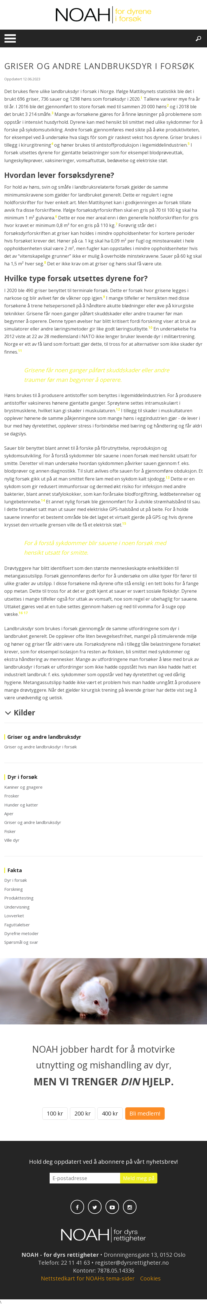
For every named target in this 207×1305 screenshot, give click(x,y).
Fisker (10, 831)
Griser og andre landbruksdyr (32, 822)
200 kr (82, 1113)
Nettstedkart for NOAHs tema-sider (88, 1278)
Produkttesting (19, 898)
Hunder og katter (21, 805)
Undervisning (17, 907)
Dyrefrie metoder (21, 933)
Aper (9, 813)
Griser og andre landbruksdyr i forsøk (40, 747)
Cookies (150, 1278)
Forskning (13, 889)
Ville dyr (11, 840)
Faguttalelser (17, 924)
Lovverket (14, 915)
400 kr (110, 1113)
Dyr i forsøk (15, 880)
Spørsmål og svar (21, 942)
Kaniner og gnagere (23, 787)
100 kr (55, 1113)
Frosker (11, 796)
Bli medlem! (144, 1113)
